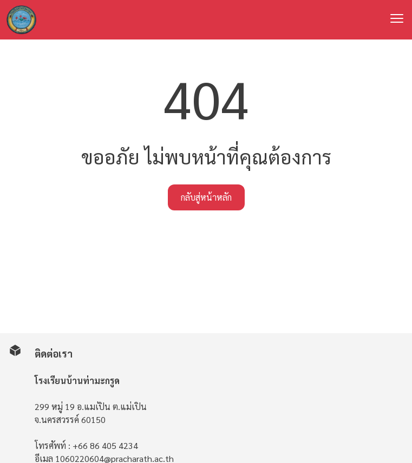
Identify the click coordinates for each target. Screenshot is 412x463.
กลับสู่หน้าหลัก (206, 197)
